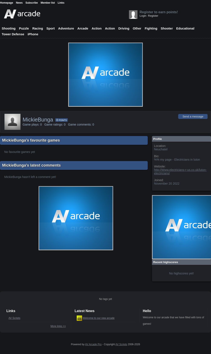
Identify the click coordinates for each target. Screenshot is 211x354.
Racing (37, 28)
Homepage (6, 2)
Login (143, 15)
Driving (123, 28)
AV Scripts (14, 318)
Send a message (192, 116)
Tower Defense (13, 34)
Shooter (167, 28)
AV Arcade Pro (93, 344)
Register (153, 15)
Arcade (82, 28)
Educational (185, 28)
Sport (50, 28)
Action (97, 28)
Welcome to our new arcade (98, 318)
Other (137, 28)
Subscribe (31, 2)
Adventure (66, 28)
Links (61, 2)
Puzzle (24, 28)
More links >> (58, 326)
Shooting (9, 28)
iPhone (33, 34)
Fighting (151, 28)
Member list (48, 2)
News (19, 2)
